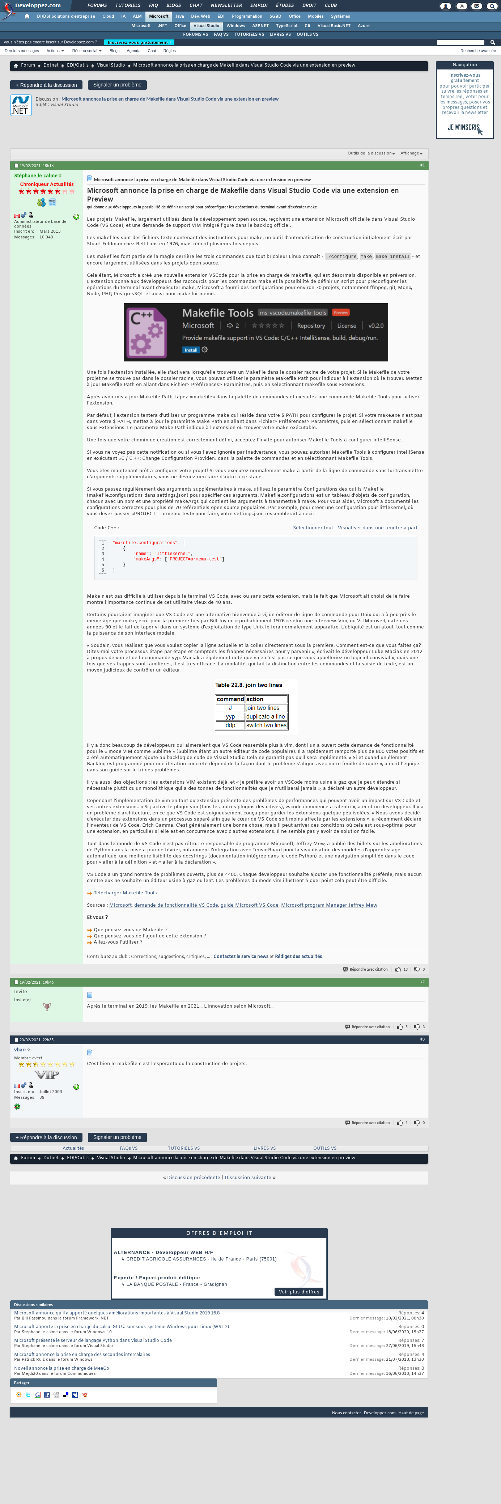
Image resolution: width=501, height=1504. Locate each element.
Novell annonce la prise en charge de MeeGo (61, 1370)
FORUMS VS (195, 34)
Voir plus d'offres (299, 1293)
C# (307, 26)
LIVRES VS (280, 34)
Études (284, 6)
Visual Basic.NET (334, 26)
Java (179, 16)
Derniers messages (22, 50)
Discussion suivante (248, 1179)
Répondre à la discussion (46, 85)
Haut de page (411, 1413)
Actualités (73, 1150)
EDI (221, 16)
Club (330, 6)
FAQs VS (129, 1150)
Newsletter (226, 6)
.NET (162, 26)
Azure (364, 26)
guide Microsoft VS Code (250, 906)
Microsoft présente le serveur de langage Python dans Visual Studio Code (93, 1342)
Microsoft (158, 16)
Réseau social (84, 50)
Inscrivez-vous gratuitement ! (139, 42)
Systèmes (340, 16)
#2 (422, 982)
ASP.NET (260, 26)
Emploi (258, 6)
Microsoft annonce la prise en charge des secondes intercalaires (82, 1356)
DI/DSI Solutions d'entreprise (66, 16)
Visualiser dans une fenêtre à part (377, 529)
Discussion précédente (193, 1179)
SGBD (275, 16)
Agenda (133, 50)
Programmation (247, 16)
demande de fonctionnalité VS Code (176, 906)
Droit (309, 6)
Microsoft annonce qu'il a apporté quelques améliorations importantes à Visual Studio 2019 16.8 (117, 1314)
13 (406, 970)
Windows (235, 26)
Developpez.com (380, 1413)
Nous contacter (346, 1413)
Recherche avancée (478, 50)
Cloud (108, 16)
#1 (422, 165)
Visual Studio (206, 26)
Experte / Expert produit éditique (157, 1278)
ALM (137, 16)
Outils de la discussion (370, 153)
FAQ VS (221, 34)
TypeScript (286, 26)
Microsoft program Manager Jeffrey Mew (329, 906)
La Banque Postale (152, 1285)
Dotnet (51, 65)
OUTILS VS (307, 34)
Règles (170, 50)
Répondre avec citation (366, 970)
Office (295, 16)
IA (123, 16)
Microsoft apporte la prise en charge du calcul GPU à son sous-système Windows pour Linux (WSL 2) (121, 1328)
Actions (53, 50)
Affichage (409, 153)
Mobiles (316, 16)
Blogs (173, 6)
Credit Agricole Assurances (167, 1260)
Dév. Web (200, 16)
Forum (28, 65)
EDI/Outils (78, 65)
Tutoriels (127, 6)
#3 (422, 1040)
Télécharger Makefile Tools (125, 894)
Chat (195, 6)
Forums (96, 6)
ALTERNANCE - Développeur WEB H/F (163, 1253)
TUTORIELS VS (249, 34)
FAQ (153, 6)
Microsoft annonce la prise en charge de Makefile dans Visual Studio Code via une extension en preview (170, 99)
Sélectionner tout (313, 529)
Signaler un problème (117, 85)
